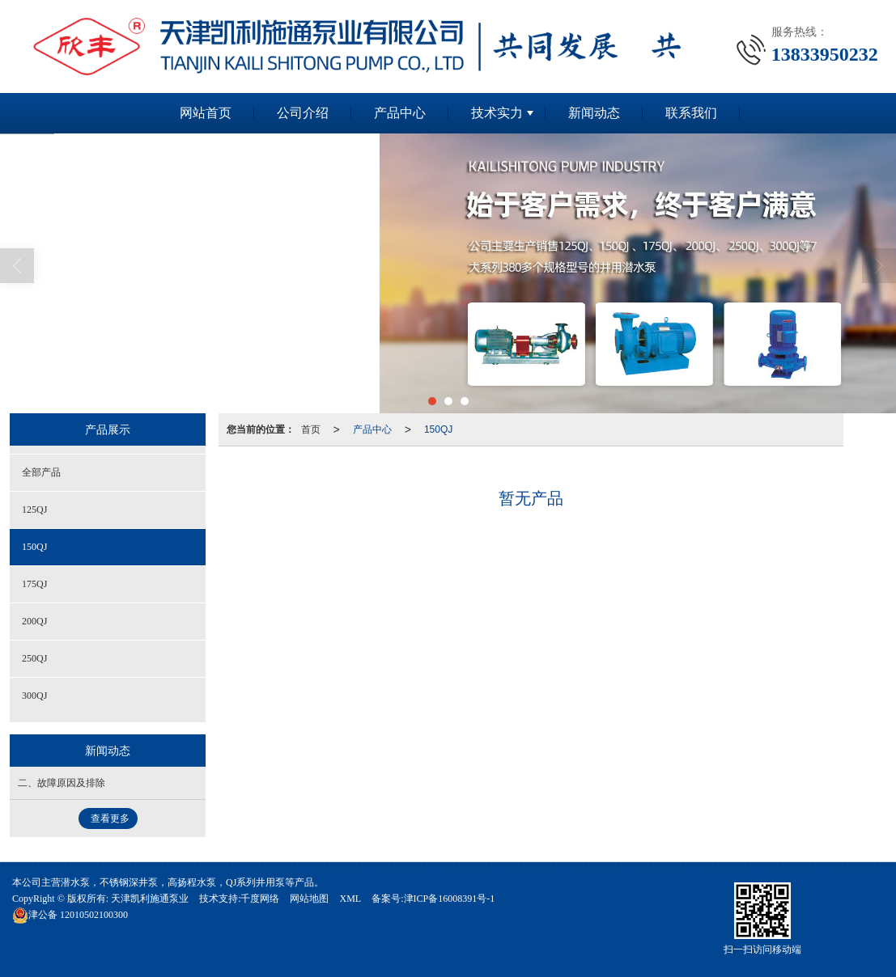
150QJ (438, 429)
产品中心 (400, 113)
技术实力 (497, 113)
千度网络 (259, 898)
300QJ (34, 695)
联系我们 (691, 113)
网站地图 (309, 898)
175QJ (34, 584)
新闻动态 (594, 113)
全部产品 (41, 472)
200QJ (34, 621)
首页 (311, 429)
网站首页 (205, 113)
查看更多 (110, 818)
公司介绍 (303, 113)
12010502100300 (70, 914)
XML (350, 898)
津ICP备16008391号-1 (449, 898)
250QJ (34, 658)
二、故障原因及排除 (61, 783)
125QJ (34, 509)
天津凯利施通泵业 (150, 898)
